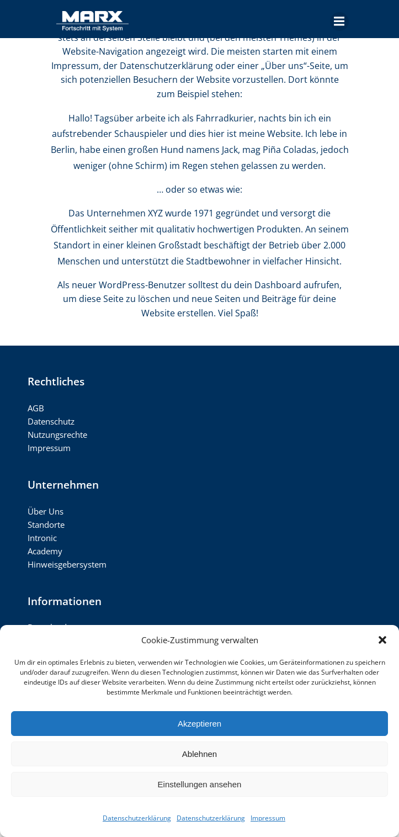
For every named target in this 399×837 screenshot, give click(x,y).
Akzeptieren (199, 723)
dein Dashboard (267, 285)
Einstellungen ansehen (200, 784)
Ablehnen (199, 754)
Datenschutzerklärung (137, 818)
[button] (382, 639)
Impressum (268, 818)
